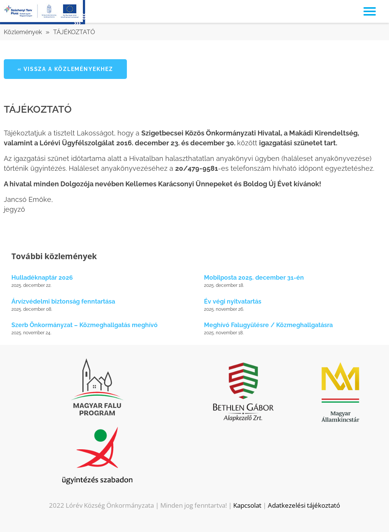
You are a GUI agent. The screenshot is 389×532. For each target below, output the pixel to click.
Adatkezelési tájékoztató (304, 505)
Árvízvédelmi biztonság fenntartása (63, 301)
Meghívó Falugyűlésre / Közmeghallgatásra (268, 325)
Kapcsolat (247, 505)
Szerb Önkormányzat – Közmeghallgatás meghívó (84, 325)
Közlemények (23, 32)
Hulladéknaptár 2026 (42, 277)
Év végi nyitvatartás (232, 301)
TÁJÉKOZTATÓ (74, 32)
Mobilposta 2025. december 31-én (254, 277)
